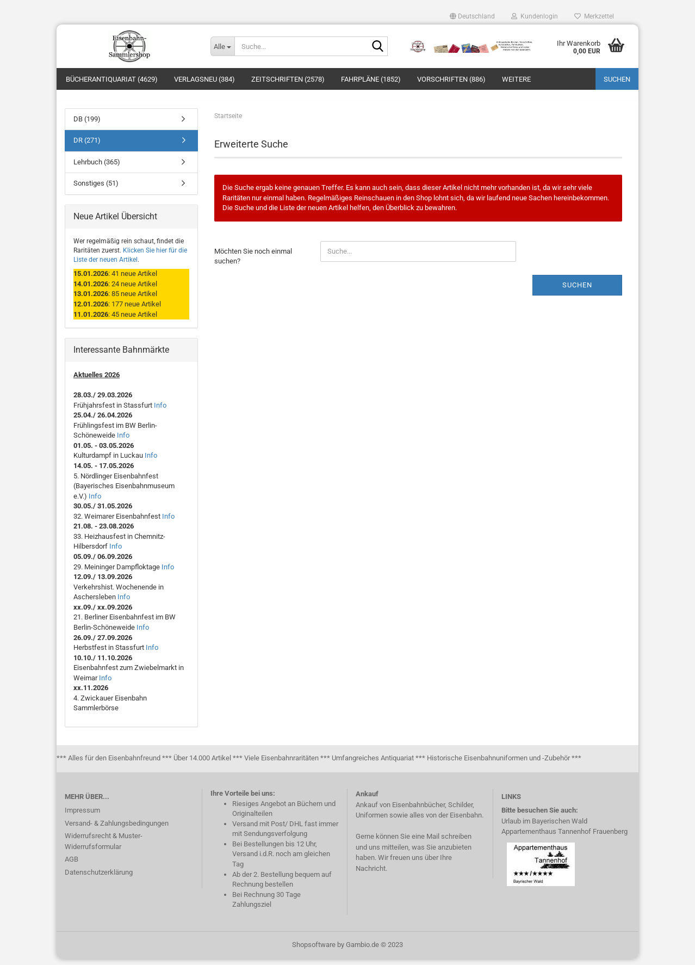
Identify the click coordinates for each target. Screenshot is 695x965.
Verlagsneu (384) (204, 79)
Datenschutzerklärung (99, 878)
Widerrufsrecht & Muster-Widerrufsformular (103, 847)
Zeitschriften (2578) (288, 79)
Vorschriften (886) (451, 79)
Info (160, 411)
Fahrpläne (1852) (371, 79)
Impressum (82, 817)
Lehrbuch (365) (96, 168)
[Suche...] (222, 46)
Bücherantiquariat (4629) (112, 79)
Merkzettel (594, 16)
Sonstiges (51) (96, 190)
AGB (71, 866)
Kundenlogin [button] (534, 16)
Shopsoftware (314, 950)
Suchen (617, 79)
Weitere (516, 79)
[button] (472, 16)
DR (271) (87, 147)
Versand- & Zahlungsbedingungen (117, 829)
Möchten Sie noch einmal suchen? (253, 262)
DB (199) (87, 125)
